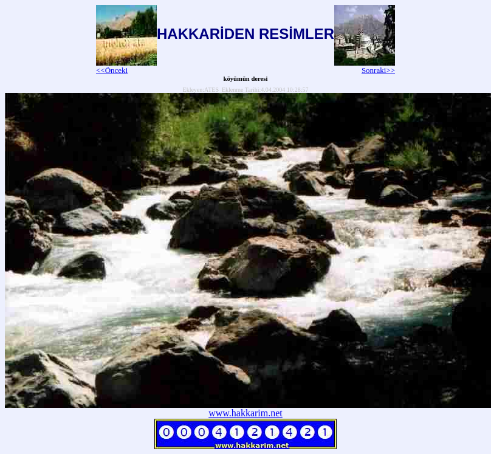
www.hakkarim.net (245, 413)
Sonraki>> (364, 66)
